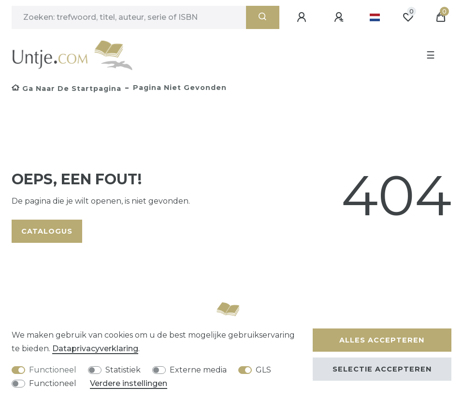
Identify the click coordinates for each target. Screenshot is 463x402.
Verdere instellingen (128, 383)
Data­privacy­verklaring (95, 348)
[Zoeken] (262, 17)
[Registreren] (340, 17)
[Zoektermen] (129, 17)
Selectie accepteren (382, 369)
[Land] (374, 17)
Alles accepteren (381, 340)
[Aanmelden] (303, 17)
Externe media (198, 369)
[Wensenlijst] (407, 17)
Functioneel (52, 369)
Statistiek (123, 369)
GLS (263, 369)
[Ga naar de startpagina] (66, 88)
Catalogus (46, 231)
